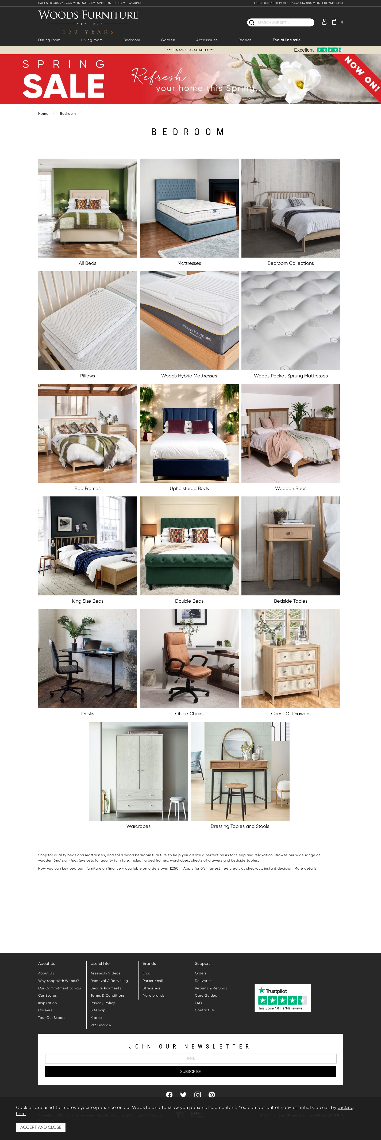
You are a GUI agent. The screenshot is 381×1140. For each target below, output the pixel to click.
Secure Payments (106, 988)
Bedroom (132, 40)
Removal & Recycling (109, 981)
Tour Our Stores (52, 1018)
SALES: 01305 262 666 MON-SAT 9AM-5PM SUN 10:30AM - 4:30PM (89, 3)
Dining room (49, 40)
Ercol (147, 973)
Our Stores (47, 995)
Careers (45, 1010)
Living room (91, 40)
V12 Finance (101, 1025)
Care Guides (206, 995)
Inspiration (47, 1003)
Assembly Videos (106, 973)
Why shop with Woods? (58, 981)
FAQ (198, 1003)
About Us (46, 973)
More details (305, 868)
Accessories (207, 40)
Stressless (152, 988)
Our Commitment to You (59, 988)
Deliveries (204, 981)
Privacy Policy (103, 1003)
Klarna (96, 1018)
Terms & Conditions (108, 995)
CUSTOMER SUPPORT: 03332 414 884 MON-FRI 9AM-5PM (298, 3)
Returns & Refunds (211, 988)
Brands (245, 40)
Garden (168, 40)
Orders (201, 973)
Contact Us (205, 1010)
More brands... (155, 995)
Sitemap (98, 1010)
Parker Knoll (153, 981)
